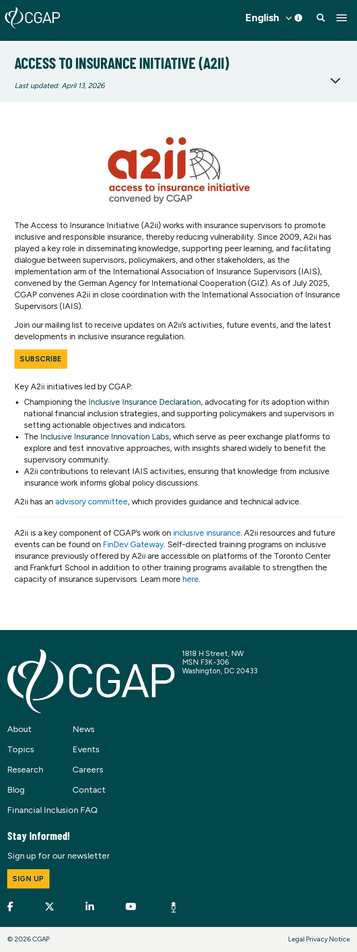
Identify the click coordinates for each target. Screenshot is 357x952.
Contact (89, 790)
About (19, 729)
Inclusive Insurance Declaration (144, 402)
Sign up (28, 879)
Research (25, 769)
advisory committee (91, 501)
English (262, 18)
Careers (88, 769)
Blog (16, 790)
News (84, 729)
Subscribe (41, 359)
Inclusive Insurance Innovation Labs (104, 436)
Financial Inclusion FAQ (52, 810)
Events (86, 749)
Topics (20, 749)
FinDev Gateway (133, 544)
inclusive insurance (207, 533)
